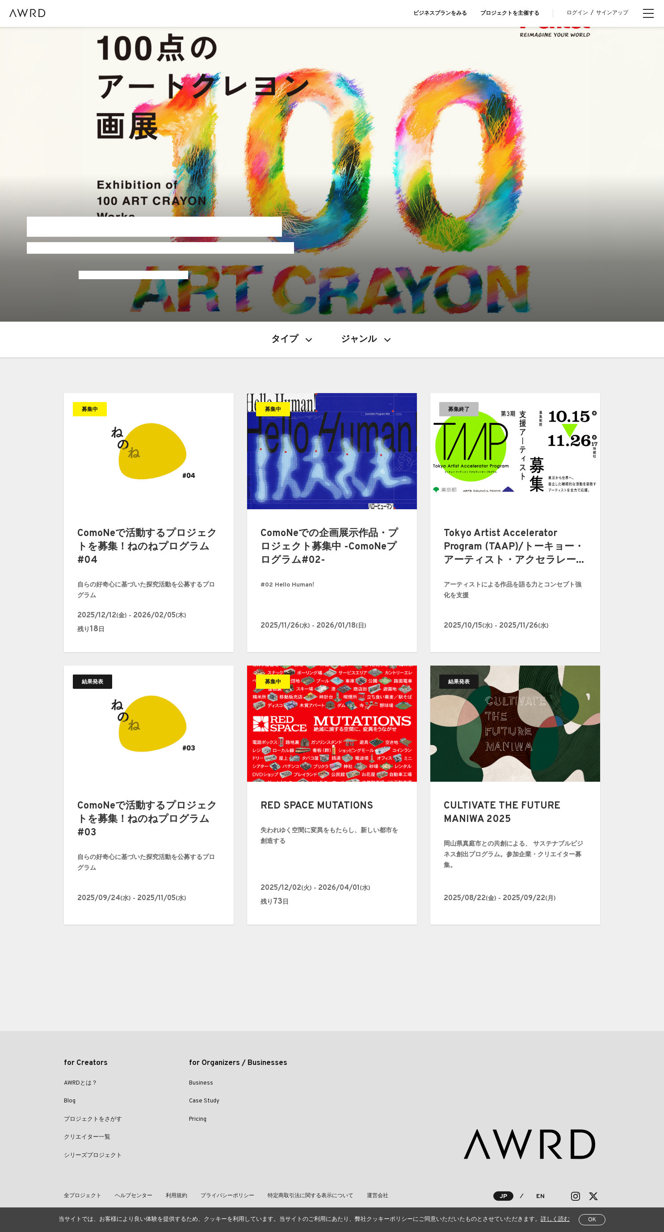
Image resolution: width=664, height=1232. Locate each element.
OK (592, 1220)
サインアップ (612, 13)
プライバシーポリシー (227, 1195)
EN (540, 1196)
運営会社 (377, 1195)
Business (201, 1083)
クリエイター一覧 (87, 1137)
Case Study (204, 1101)
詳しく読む (555, 1219)
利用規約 (176, 1195)
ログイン (577, 13)
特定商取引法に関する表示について (310, 1195)
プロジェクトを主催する (509, 13)
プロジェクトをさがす (93, 1119)
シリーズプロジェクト (93, 1155)
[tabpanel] (332, 174)
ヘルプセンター (133, 1195)
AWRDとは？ (80, 1083)
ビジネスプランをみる (440, 13)
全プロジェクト (82, 1195)
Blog (70, 1101)
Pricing (197, 1119)
